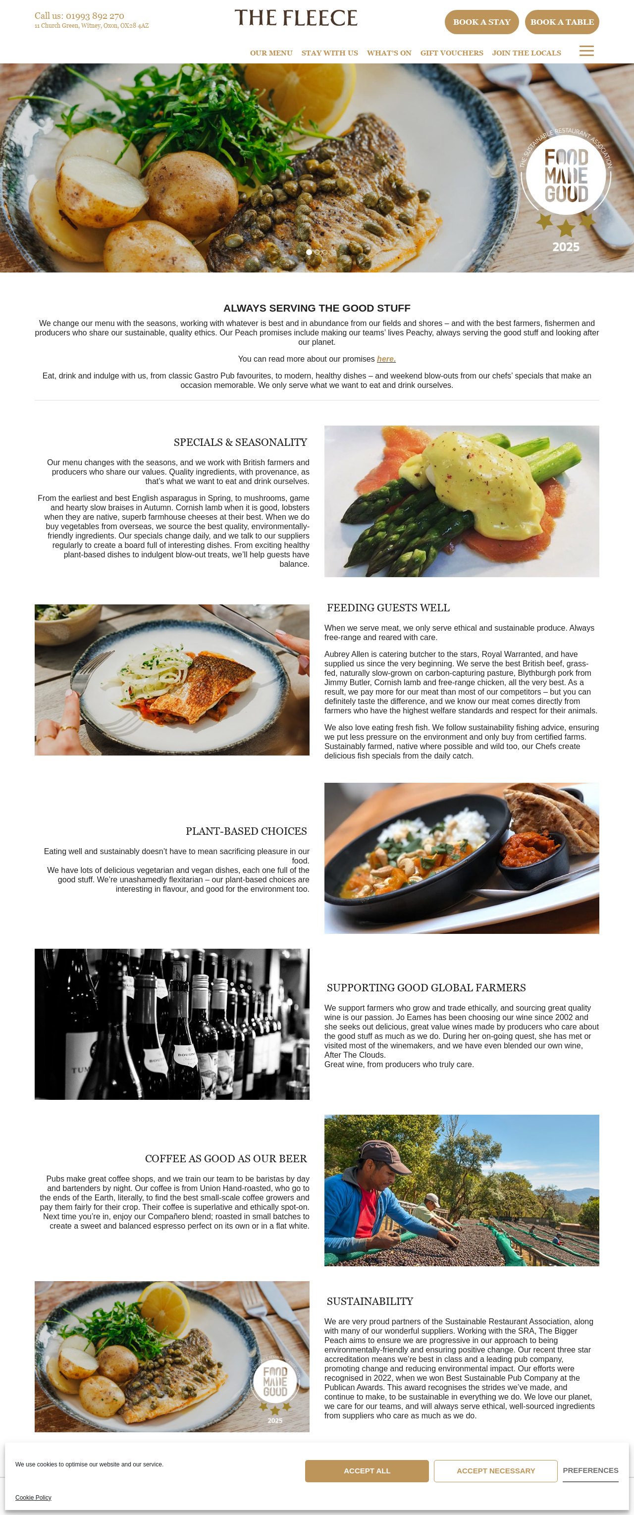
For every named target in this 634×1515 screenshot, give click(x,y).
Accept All (367, 1470)
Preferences (591, 1470)
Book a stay (482, 21)
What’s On (389, 53)
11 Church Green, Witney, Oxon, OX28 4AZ (92, 25)
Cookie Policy (33, 1497)
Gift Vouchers (452, 53)
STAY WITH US (330, 53)
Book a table (562, 21)
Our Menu (271, 53)
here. (386, 359)
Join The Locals (526, 53)
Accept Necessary (496, 1470)
